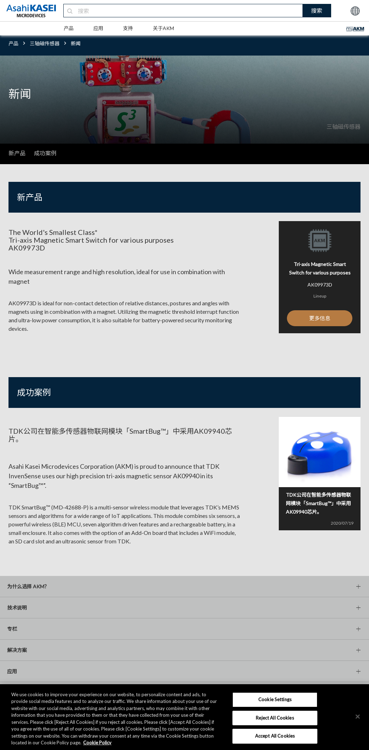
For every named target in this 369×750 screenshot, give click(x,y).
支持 (128, 28)
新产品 (16, 153)
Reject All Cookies (275, 718)
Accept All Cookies (275, 736)
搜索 (316, 10)
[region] (184, 717)
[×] (357, 716)
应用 (98, 28)
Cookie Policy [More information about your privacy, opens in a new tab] (97, 742)
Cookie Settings (275, 699)
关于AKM (163, 28)
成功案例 (45, 153)
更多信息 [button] (320, 318)
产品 (69, 28)
